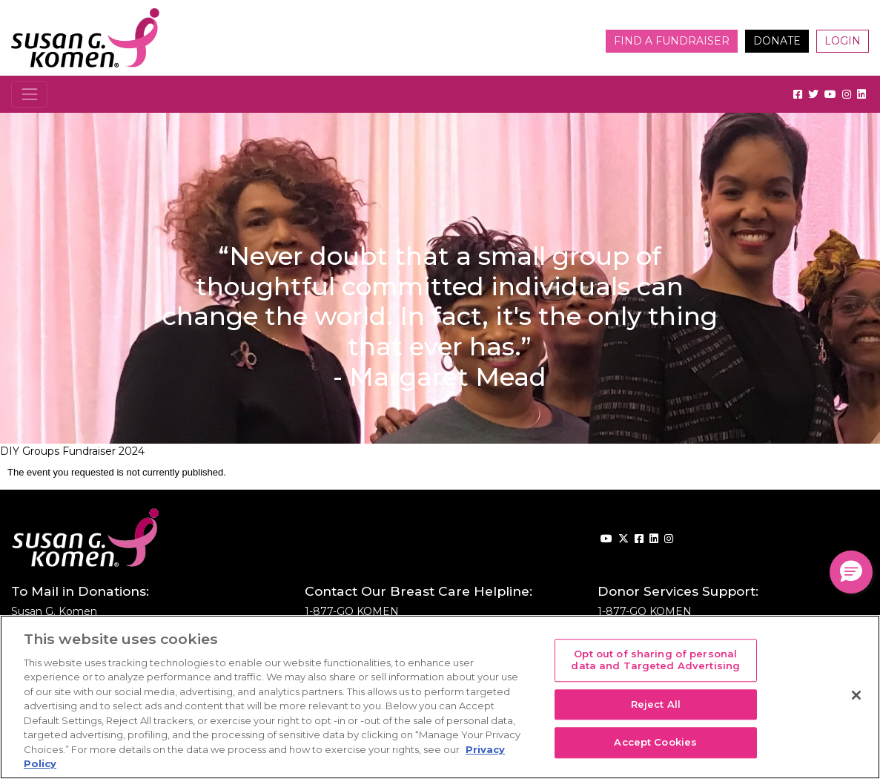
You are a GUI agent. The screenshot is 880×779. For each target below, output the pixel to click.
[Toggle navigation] (29, 94)
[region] (440, 697)
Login (842, 40)
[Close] (856, 695)
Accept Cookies (655, 743)
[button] (851, 572)
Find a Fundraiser (672, 40)
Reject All (656, 704)
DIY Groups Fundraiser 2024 (72, 451)
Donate (777, 40)
